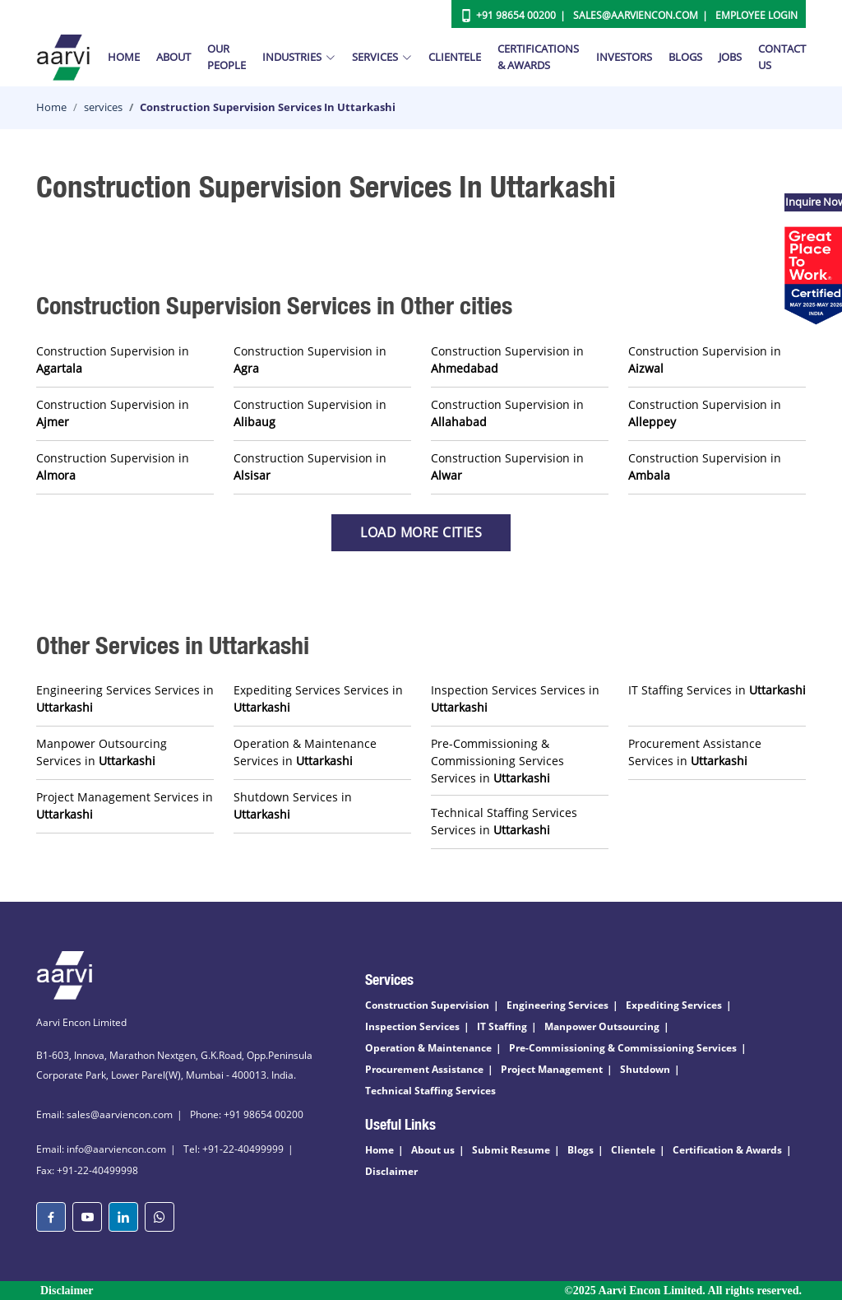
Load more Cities (421, 532)
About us (433, 1150)
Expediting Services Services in (318, 698)
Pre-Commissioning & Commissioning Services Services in (497, 761)
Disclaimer (391, 1171)
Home (124, 56)
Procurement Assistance (424, 1069)
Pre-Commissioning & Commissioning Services (623, 1048)
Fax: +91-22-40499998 (87, 1170)
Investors (624, 56)
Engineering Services (557, 1005)
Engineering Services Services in (125, 698)
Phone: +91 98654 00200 (246, 1114)
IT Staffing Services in (717, 690)
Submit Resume (511, 1150)
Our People (226, 56)
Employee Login (756, 15)
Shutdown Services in (293, 805)
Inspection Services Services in (515, 698)
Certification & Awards (727, 1150)
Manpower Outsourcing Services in (101, 752)
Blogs (685, 56)
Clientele (454, 56)
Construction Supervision (427, 1005)
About (173, 56)
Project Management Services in (124, 805)
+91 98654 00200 (516, 15)
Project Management (552, 1069)
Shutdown (645, 1069)
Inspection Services (412, 1026)
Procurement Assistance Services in (694, 752)
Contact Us (782, 56)
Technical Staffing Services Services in (504, 821)
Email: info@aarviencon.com (101, 1149)
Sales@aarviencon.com (635, 15)
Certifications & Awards (538, 56)
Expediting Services (674, 1005)
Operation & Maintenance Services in (305, 752)
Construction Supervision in (112, 359)
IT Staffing (502, 1026)
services (103, 107)
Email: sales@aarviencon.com (104, 1114)
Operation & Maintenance (428, 1048)
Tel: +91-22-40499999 (233, 1149)
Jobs (730, 56)
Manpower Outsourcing (601, 1026)
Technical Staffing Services (430, 1091)
